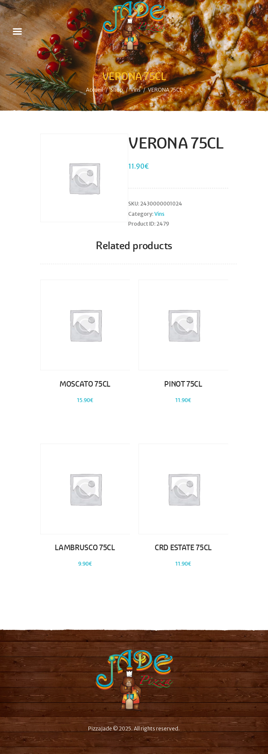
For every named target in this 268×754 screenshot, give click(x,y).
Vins (135, 89)
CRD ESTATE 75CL (183, 547)
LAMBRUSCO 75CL (85, 547)
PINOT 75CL (183, 384)
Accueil (94, 89)
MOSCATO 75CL (84, 384)
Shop (116, 89)
